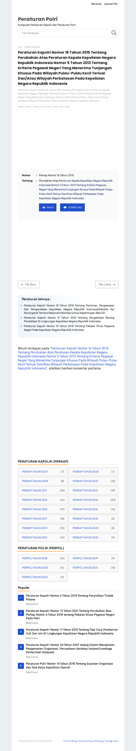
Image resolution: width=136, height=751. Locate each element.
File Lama (108, 284)
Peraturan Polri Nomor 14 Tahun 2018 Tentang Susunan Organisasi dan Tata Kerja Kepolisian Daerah (69, 665)
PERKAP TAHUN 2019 (34, 528)
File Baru (28, 284)
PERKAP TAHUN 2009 (35, 481)
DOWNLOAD (75, 207)
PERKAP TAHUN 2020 (86, 528)
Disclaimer (97, 741)
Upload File (110, 4)
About (115, 741)
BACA (50, 207)
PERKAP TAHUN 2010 (85, 481)
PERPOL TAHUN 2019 (85, 558)
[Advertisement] (68, 139)
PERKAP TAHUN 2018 (85, 518)
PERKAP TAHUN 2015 (34, 509)
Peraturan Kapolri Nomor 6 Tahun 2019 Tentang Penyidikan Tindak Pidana (69, 597)
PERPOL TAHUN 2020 (35, 567)
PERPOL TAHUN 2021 (85, 567)
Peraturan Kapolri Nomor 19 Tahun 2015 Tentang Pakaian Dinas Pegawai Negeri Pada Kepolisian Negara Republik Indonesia (69, 328)
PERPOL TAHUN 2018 (34, 558)
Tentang (107, 741)
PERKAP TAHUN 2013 (34, 500)
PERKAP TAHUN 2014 (85, 500)
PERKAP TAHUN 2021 (34, 537)
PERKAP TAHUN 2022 (85, 537)
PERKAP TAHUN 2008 (86, 471)
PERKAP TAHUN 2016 (85, 509)
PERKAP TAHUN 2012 (85, 490)
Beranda (96, 4)
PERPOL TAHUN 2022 (35, 577)
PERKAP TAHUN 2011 (34, 490)
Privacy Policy (69, 741)
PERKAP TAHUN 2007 (35, 471)
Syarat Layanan (84, 741)
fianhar (49, 741)
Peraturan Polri (37, 19)
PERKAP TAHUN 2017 (34, 518)
